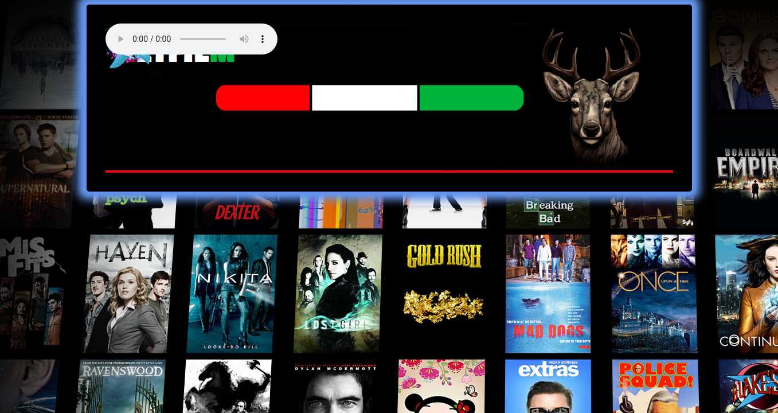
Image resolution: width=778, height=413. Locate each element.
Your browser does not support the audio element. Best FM (191, 39)
